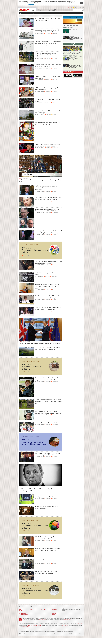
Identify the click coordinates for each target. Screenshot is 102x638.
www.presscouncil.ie (42, 621)
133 (54, 312)
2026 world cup (78, 46)
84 (54, 266)
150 (54, 553)
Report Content (44, 611)
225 (54, 58)
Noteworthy (65, 635)
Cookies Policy (31, 3)
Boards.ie (72, 635)
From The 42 (73, 44)
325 (54, 104)
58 (54, 500)
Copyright (53, 616)
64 (54, 193)
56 (54, 79)
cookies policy (79, 624)
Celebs (23, 13)
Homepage (20, 13)
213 (54, 426)
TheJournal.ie (41, 10)
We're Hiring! (21, 612)
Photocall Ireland (39, 627)
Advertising (54, 613)
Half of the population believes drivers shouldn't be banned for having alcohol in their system (47, 189)
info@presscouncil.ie (67, 621)
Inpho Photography (65, 627)
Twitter (31, 611)
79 (54, 576)
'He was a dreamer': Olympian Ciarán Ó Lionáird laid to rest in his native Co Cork (75, 66)
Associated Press (26, 628)
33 (53, 278)
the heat (80, 19)
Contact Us (21, 613)
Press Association (31, 627)
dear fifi (80, 13)
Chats (36, 13)
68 (54, 127)
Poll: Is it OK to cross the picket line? (46, 424)
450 (54, 406)
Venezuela (72, 36)
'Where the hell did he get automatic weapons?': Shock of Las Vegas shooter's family (47, 55)
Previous (23, 603)
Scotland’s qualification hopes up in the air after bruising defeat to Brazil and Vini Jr (72, 53)
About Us (21, 611)
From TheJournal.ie (73, 17)
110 (54, 45)
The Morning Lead (73, 29)
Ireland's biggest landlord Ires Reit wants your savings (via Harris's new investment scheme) (75, 31)
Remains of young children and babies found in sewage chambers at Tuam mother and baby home (48, 403)
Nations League (73, 57)
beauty (75, 13)
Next (59, 603)
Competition (54, 617)
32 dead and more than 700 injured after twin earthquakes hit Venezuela (75, 38)
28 (54, 458)
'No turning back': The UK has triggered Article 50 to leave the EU (39, 345)
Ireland (27, 13)
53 (54, 542)
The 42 (54, 10)
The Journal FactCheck (23, 616)
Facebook (32, 612)
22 (54, 149)
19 (54, 33)
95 (54, 565)
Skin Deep (32, 13)
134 (54, 214)
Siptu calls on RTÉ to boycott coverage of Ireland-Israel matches (74, 59)
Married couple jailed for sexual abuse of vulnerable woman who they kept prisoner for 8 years (48, 288)
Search (82, 10)
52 (54, 68)
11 (54, 416)
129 (54, 383)
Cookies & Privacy (55, 612)
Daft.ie (81, 635)
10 (54, 202)
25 (54, 511)
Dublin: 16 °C (69, 7)
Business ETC (49, 10)
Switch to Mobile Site (23, 635)
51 (54, 291)
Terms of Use (54, 611)
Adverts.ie (77, 635)
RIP (70, 64)
